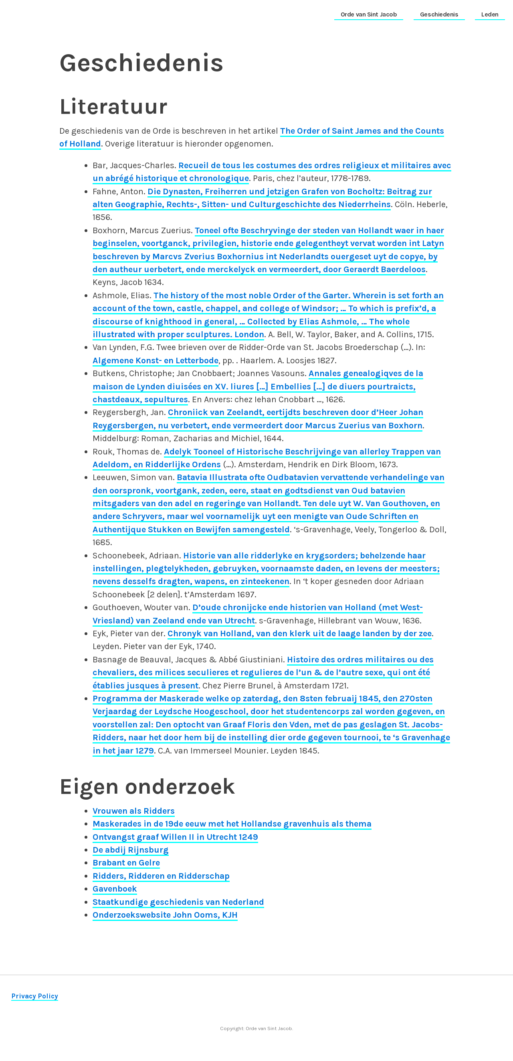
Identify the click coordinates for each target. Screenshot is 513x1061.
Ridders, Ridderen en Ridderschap (161, 876)
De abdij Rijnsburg (131, 850)
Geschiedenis (439, 14)
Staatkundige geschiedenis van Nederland (178, 902)
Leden (490, 14)
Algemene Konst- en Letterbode (155, 360)
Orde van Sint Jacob (369, 14)
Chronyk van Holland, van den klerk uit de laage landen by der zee (300, 633)
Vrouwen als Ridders (134, 811)
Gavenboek (115, 889)
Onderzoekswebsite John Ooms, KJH (165, 915)
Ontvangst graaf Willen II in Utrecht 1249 (175, 837)
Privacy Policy (34, 996)
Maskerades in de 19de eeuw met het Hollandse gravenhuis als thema (232, 824)
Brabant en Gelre (126, 862)
